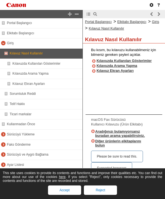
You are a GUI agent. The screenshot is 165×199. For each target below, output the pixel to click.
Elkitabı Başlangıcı (20, 33)
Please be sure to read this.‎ (117, 156)
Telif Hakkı (17, 104)
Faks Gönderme (19, 144)
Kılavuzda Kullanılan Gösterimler (36, 64)
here (62, 177)
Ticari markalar (20, 114)
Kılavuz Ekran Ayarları (28, 84)
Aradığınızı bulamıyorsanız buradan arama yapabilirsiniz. (120, 133)
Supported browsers (111, 168)
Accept (65, 190)
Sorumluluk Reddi (23, 94)
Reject (100, 190)
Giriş (10, 43)
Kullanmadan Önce (21, 124)
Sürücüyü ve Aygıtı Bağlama (28, 154)
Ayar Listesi (15, 165)
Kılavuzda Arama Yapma (30, 73)
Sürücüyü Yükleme (21, 134)
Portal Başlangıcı (19, 23)
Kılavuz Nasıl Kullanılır (26, 53)
